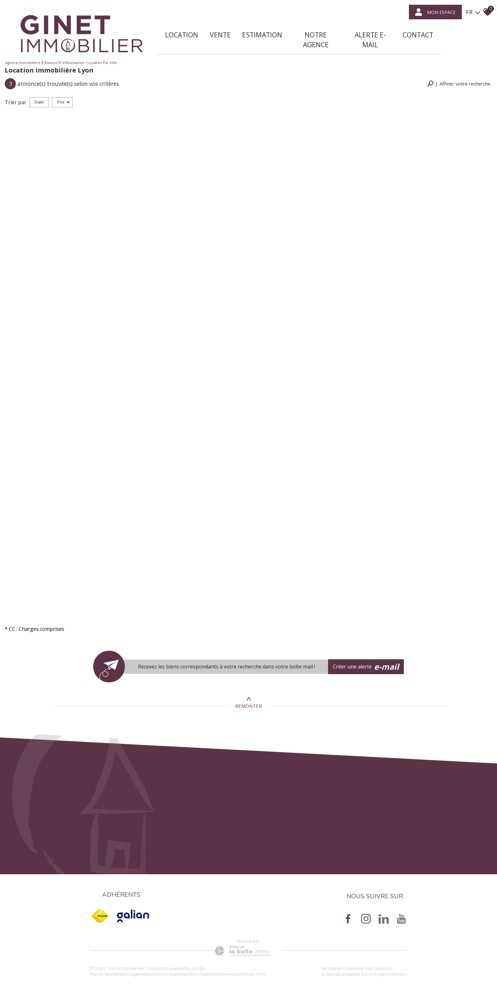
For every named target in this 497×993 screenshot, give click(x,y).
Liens (179, 974)
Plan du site (100, 974)
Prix (63, 102)
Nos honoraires (159, 974)
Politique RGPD (253, 974)
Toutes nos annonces (218, 974)
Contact (418, 34)
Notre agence (316, 39)
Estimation (262, 34)
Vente (220, 34)
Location (181, 34)
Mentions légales (128, 974)
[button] (459, 84)
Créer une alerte (366, 667)
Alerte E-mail (370, 39)
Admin (191, 974)
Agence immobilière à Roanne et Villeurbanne (44, 62)
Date (39, 102)
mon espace (435, 12)
